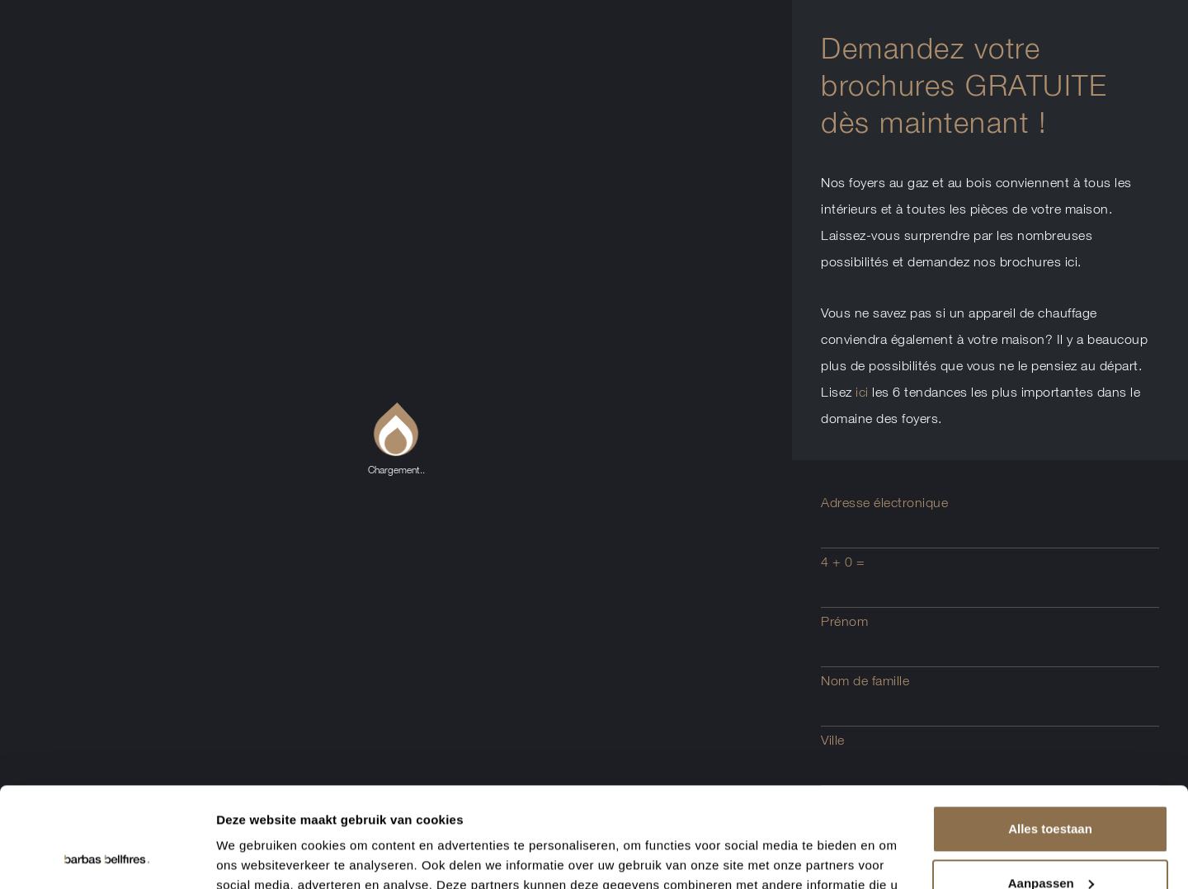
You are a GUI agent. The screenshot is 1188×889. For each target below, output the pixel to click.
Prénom (844, 621)
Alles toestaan (1050, 735)
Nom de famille (865, 680)
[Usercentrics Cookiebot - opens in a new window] (107, 856)
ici (862, 391)
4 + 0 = (843, 561)
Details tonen (255, 856)
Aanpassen (1051, 789)
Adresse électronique (884, 502)
